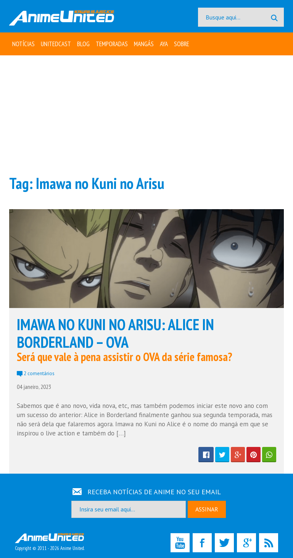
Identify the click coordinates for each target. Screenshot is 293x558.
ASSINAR (206, 509)
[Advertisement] (146, 114)
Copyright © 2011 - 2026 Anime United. (49, 542)
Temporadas (112, 44)
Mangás (144, 44)
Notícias (23, 44)
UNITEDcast (56, 44)
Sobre (181, 44)
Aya (164, 44)
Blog (83, 44)
